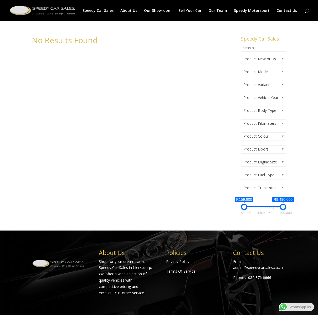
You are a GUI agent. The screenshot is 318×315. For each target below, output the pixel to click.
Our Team (217, 11)
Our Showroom (158, 11)
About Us (128, 11)
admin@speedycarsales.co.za (258, 267)
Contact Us (286, 11)
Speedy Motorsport (252, 11)
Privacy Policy (177, 261)
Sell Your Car (190, 11)
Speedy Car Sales (98, 11)
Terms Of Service (181, 271)
